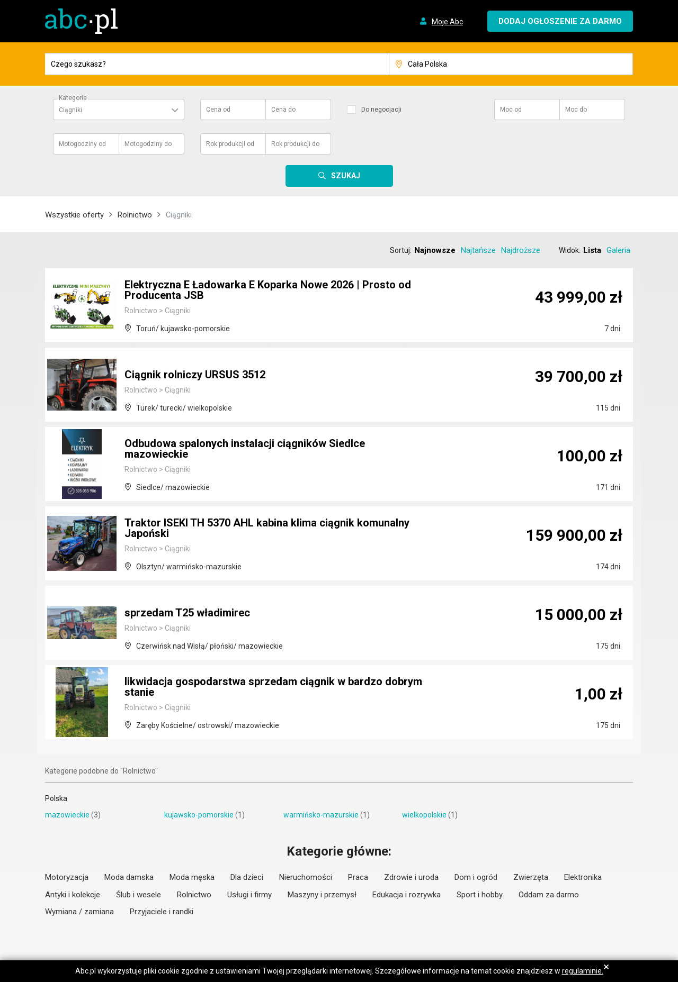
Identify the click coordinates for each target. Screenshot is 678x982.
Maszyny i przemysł (322, 894)
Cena (218, 109)
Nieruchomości (305, 877)
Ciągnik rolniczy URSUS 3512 (194, 374)
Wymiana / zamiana (79, 911)
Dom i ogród (475, 877)
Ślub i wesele (138, 894)
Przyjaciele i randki (161, 911)
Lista (592, 250)
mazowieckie (67, 815)
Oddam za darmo (549, 894)
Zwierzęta (530, 877)
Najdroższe (520, 250)
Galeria (618, 250)
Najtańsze (478, 250)
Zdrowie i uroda (411, 877)
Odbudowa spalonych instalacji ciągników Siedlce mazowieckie (244, 448)
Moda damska (129, 877)
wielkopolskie (424, 815)
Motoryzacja (66, 877)
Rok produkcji (230, 144)
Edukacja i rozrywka (406, 894)
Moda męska (192, 877)
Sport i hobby (480, 894)
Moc (511, 109)
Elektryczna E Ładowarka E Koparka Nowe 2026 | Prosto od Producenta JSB (267, 290)
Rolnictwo (135, 215)
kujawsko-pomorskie (199, 815)
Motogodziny (82, 144)
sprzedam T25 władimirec (187, 612)
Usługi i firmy (249, 894)
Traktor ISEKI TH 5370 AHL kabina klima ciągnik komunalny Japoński (266, 528)
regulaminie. (582, 971)
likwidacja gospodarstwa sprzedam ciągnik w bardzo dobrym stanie (273, 686)
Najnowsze (435, 250)
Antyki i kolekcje (72, 894)
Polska (56, 798)
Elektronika (583, 877)
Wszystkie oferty (74, 215)
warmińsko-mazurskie (321, 815)
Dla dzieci (246, 877)
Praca (358, 877)
